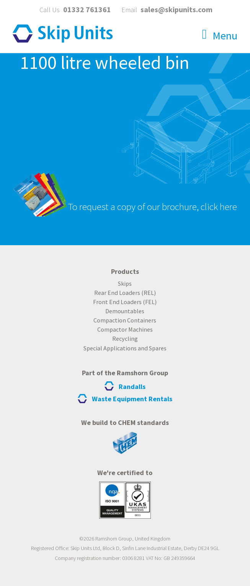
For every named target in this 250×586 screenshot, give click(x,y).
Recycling (125, 338)
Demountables (124, 311)
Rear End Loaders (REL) (125, 292)
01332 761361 (87, 9)
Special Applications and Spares (125, 348)
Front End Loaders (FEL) (125, 302)
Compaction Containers (124, 320)
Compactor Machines (125, 329)
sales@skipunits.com (176, 9)
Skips (125, 283)
